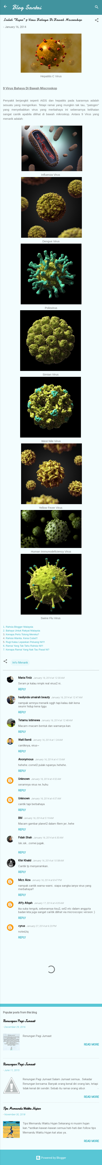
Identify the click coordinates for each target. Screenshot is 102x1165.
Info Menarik (20, 662)
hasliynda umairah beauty (34, 697)
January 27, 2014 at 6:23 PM (41, 926)
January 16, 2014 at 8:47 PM (47, 880)
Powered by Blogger (51, 1157)
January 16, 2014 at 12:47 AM (66, 697)
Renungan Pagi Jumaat (19, 1021)
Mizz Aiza (24, 880)
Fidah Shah (25, 837)
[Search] (96, 7)
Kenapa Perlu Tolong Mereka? (22, 634)
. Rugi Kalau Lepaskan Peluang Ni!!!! (24, 642)
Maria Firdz (25, 677)
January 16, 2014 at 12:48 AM (57, 720)
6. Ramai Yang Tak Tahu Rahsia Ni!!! (23, 645)
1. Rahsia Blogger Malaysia (18, 626)
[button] (96, 21)
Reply (22, 689)
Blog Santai (26, 7)
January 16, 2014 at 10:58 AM (48, 860)
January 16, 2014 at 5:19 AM (39, 818)
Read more (91, 1044)
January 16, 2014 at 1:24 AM (48, 739)
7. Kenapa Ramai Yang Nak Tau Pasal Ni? (26, 649)
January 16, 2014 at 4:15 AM (50, 759)
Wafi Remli (24, 740)
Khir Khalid (24, 860)
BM (20, 818)
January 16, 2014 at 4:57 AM (46, 798)
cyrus (21, 926)
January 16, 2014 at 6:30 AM (48, 837)
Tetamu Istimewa (29, 720)
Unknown (24, 779)
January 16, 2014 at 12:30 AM (49, 677)
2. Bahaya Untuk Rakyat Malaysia (22, 630)
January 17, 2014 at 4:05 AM (49, 903)
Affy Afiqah (25, 903)
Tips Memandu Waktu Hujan (21, 1108)
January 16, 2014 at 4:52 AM (46, 779)
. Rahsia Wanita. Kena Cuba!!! (20, 638)
